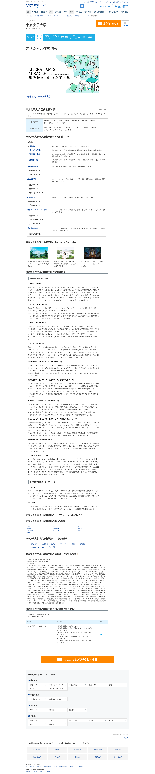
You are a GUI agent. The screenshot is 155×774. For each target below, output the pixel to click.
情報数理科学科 (32, 228)
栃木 (30, 771)
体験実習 (66, 766)
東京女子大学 (70, 16)
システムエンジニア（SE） (36, 547)
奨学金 (32, 689)
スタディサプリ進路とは (90, 2)
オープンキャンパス (112, 12)
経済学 (54, 526)
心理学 (79, 530)
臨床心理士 (52, 547)
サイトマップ (103, 2)
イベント (55, 766)
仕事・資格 (58, 12)
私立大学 (59, 16)
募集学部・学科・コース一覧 (82, 16)
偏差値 (90, 37)
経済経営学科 (31, 179)
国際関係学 (56, 528)
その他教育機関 (98, 12)
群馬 (34, 771)
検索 (82, 6)
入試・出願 (124, 12)
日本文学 (80, 528)
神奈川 (48, 771)
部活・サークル (74, 720)
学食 (31, 724)
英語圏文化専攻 (34, 154)
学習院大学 (57, 749)
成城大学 (57, 757)
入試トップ (33, 710)
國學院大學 (77, 749)
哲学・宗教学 (56, 530)
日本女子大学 (37, 749)
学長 (50, 720)
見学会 (49, 766)
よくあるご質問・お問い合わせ (119, 2)
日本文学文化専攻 (35, 150)
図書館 (91, 720)
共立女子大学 (37, 757)
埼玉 (37, 771)
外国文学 (30, 530)
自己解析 (44, 12)
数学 (28, 533)
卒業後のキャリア (56, 37)
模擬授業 (61, 766)
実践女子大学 (118, 749)
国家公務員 (34, 544)
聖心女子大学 (118, 757)
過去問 (51, 710)
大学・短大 (78, 12)
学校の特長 (73, 685)
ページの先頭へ (124, 738)
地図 (101, 634)
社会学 (79, 526)
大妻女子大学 (98, 749)
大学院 (111, 720)
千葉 (41, 771)
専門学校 (87, 12)
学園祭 (51, 724)
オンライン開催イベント (80, 766)
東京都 (45, 766)
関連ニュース (34, 720)
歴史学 (29, 526)
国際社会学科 (31, 166)
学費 (110, 685)
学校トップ (30, 37)
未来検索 (35, 12)
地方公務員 (44, 544)
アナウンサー (63, 544)
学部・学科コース (38, 37)
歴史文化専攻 (33, 160)
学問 (66, 12)
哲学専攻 (32, 146)
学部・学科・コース (56, 685)
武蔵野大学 (98, 757)
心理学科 (30, 197)
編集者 (73, 544)
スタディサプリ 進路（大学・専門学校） (36, 16)
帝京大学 (77, 757)
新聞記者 (82, 544)
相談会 (71, 766)
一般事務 (52, 544)
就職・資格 (64, 37)
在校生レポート (47, 37)
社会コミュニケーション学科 (37, 210)
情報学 (29, 528)
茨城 (27, 771)
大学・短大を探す (51, 16)
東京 (64, 16)
